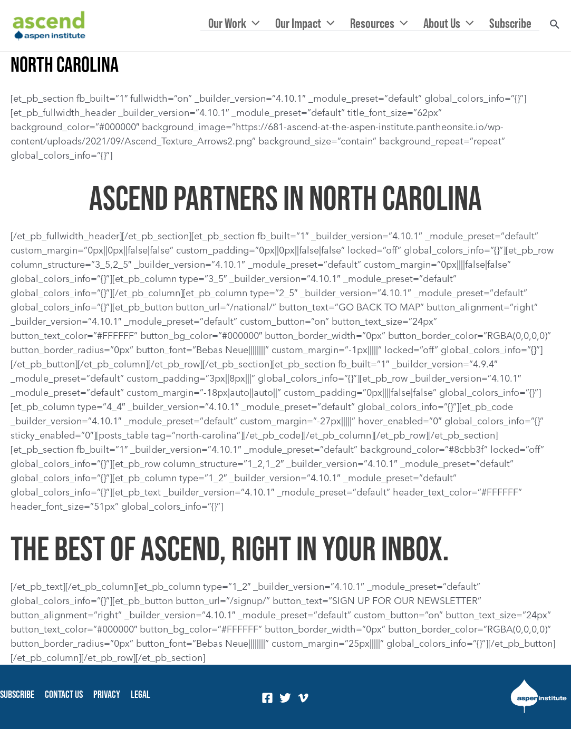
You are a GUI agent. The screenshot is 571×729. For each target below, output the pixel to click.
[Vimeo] (303, 698)
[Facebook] (267, 698)
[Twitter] (285, 698)
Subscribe (17, 694)
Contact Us (64, 694)
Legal (140, 694)
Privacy (106, 694)
